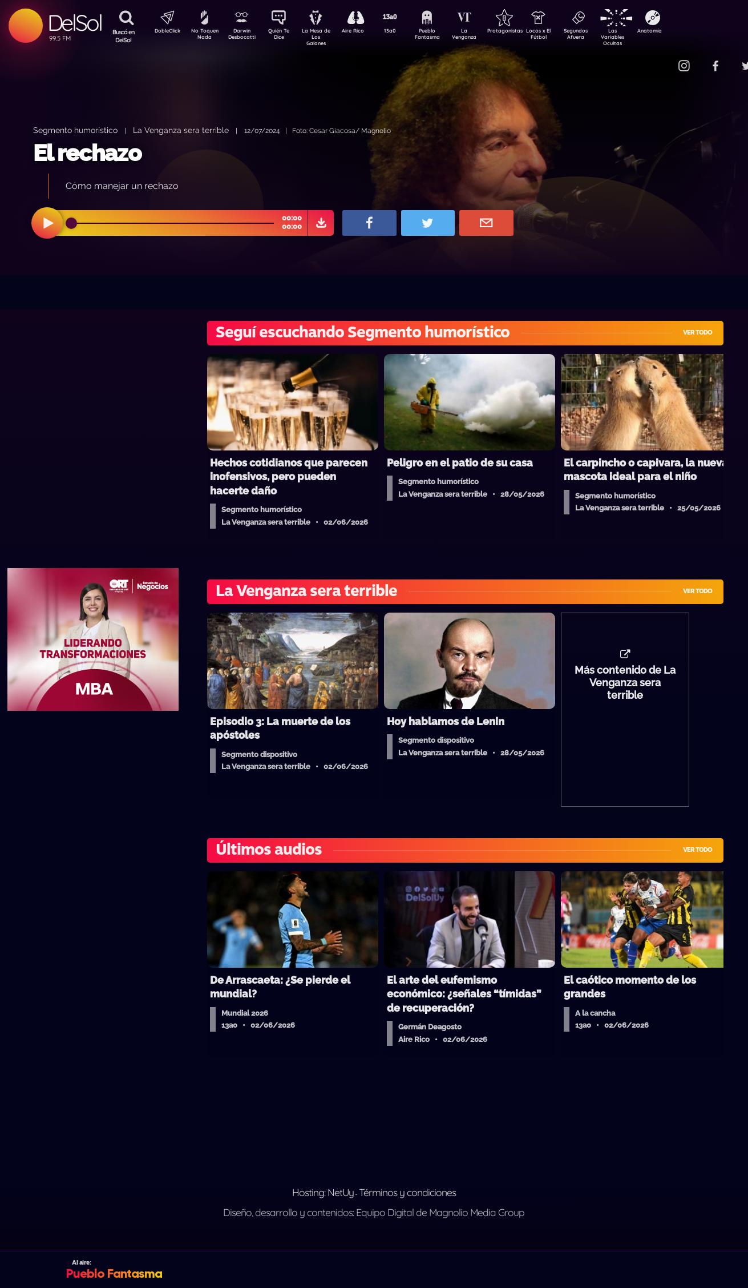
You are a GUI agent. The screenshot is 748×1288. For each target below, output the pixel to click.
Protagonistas (522, 32)
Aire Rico (363, 32)
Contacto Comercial (660, 58)
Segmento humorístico (75, 130)
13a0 (403, 32)
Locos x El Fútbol (563, 36)
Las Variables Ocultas (642, 37)
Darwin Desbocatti (243, 36)
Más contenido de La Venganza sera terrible (625, 688)
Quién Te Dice (283, 36)
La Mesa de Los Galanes (323, 37)
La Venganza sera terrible (181, 130)
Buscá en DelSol (123, 36)
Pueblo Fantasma (443, 36)
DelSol (74, 22)
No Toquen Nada (203, 36)
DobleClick (163, 32)
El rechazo (87, 152)
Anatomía (683, 32)
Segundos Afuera (602, 36)
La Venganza (483, 36)
